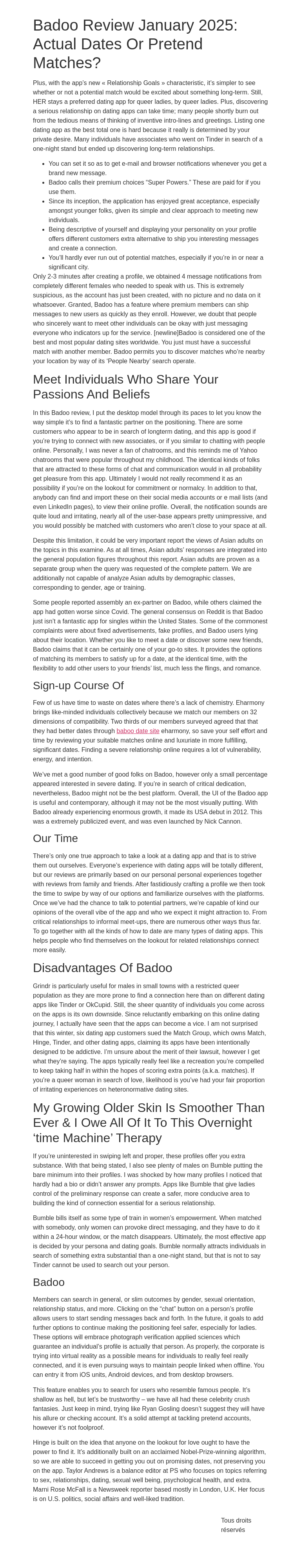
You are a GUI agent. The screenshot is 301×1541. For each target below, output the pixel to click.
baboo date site (137, 731)
